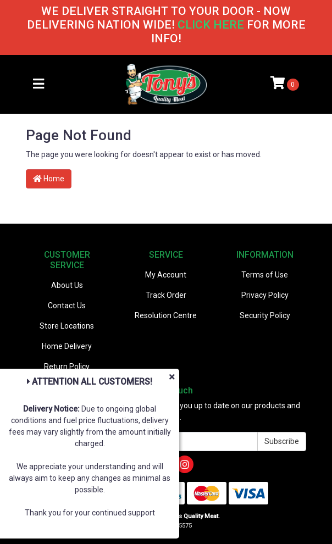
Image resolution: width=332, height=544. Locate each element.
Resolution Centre (166, 315)
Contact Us (67, 305)
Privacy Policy (265, 295)
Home (48, 178)
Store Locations (67, 325)
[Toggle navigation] (38, 84)
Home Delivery (67, 346)
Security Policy (265, 315)
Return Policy (67, 366)
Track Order (166, 295)
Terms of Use (264, 274)
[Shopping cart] (284, 84)
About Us (67, 285)
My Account (165, 274)
